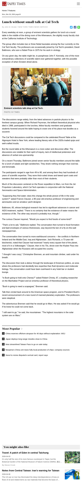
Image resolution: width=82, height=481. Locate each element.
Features (11, 11)
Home (4, 11)
